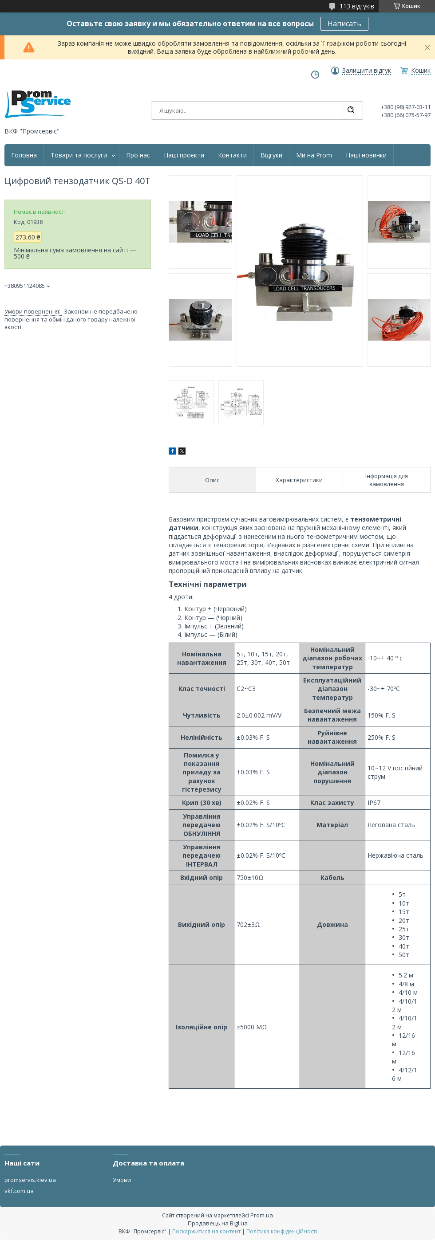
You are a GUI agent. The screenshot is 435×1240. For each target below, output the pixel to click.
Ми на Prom (314, 155)
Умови (122, 1180)
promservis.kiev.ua (30, 1180)
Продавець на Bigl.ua (218, 1223)
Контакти (232, 155)
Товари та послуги (79, 155)
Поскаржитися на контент (206, 1231)
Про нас (138, 155)
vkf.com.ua (19, 1191)
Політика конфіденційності (281, 1231)
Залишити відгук (366, 71)
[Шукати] (351, 110)
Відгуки (271, 155)
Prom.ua (261, 1215)
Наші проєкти (184, 155)
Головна (24, 155)
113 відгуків (357, 6)
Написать (344, 23)
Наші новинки (366, 155)
